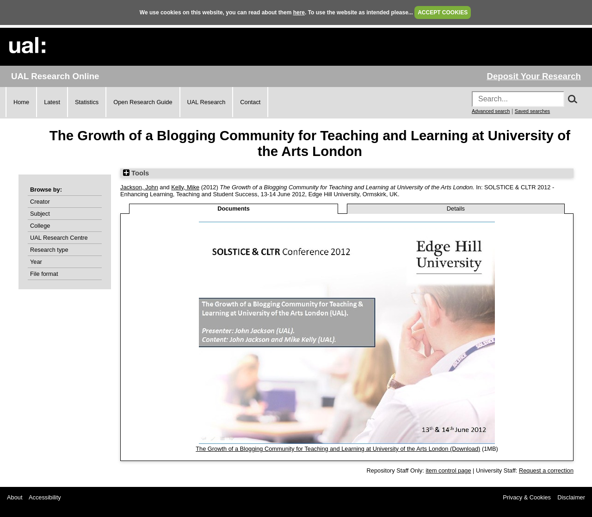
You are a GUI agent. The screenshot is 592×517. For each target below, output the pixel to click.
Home (21, 102)
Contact (250, 102)
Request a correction (546, 470)
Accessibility (45, 497)
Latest (52, 102)
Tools (136, 173)
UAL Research (206, 102)
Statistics (87, 102)
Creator (40, 201)
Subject (40, 213)
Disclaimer (571, 497)
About (14, 497)
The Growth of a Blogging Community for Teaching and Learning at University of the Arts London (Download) (338, 448)
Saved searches (532, 111)
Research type (49, 249)
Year (36, 261)
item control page (448, 470)
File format (44, 273)
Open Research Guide (142, 102)
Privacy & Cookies (527, 497)
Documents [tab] (233, 208)
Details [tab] (456, 208)
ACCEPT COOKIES (443, 12)
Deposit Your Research (534, 76)
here (299, 12)
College (40, 225)
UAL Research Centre (59, 237)
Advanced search (491, 111)
